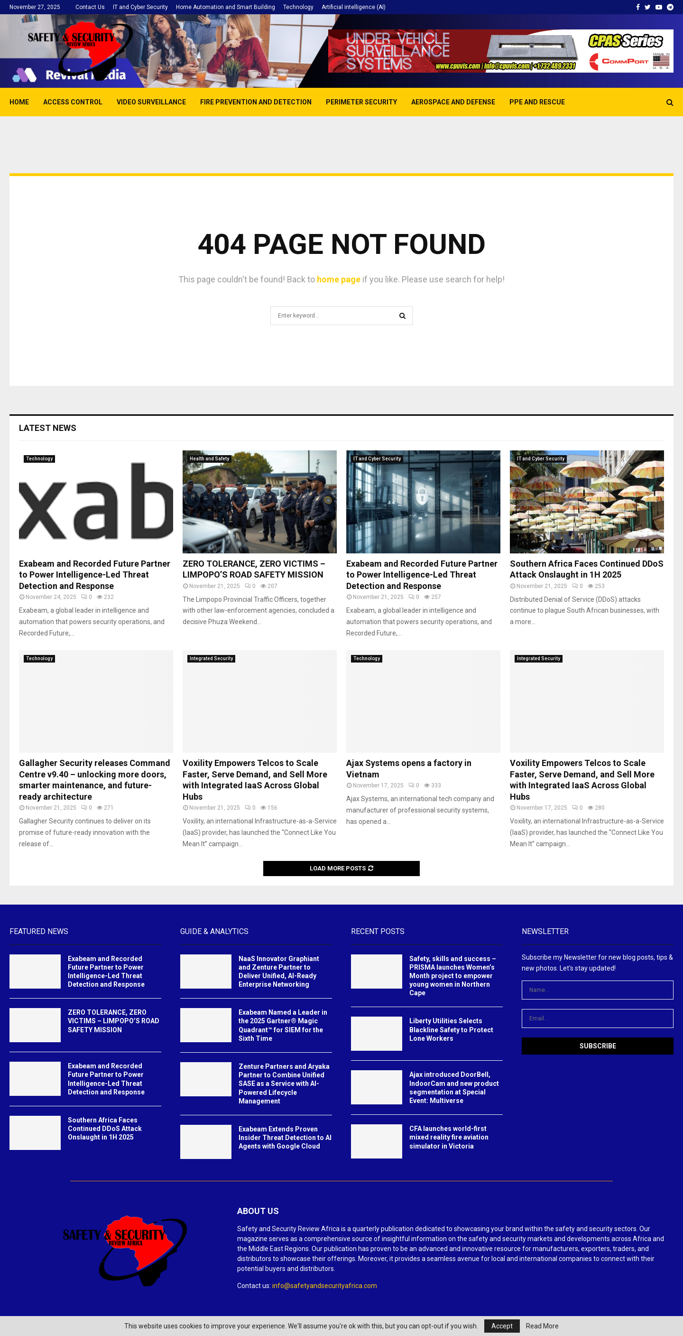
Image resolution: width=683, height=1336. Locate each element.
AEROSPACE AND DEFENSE (453, 102)
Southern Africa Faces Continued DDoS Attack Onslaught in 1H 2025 (105, 1128)
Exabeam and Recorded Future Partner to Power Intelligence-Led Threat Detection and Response (94, 575)
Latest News (47, 428)
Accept (502, 1326)
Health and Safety (209, 458)
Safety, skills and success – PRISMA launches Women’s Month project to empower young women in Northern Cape (452, 976)
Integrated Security (211, 658)
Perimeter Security (361, 102)
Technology (298, 7)
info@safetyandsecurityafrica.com (324, 1285)
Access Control (72, 102)
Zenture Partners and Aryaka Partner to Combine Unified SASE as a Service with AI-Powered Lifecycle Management (284, 1084)
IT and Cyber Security (140, 7)
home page (338, 279)
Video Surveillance (151, 102)
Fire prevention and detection (256, 102)
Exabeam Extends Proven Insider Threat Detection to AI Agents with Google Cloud (285, 1137)
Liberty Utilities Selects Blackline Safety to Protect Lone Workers (451, 1029)
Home (19, 102)
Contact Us (90, 7)
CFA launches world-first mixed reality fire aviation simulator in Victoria (449, 1137)
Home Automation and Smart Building (225, 7)
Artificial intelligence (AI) (354, 7)
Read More (542, 1326)
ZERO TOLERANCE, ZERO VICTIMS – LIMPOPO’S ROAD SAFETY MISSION (113, 1021)
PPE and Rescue (537, 102)
